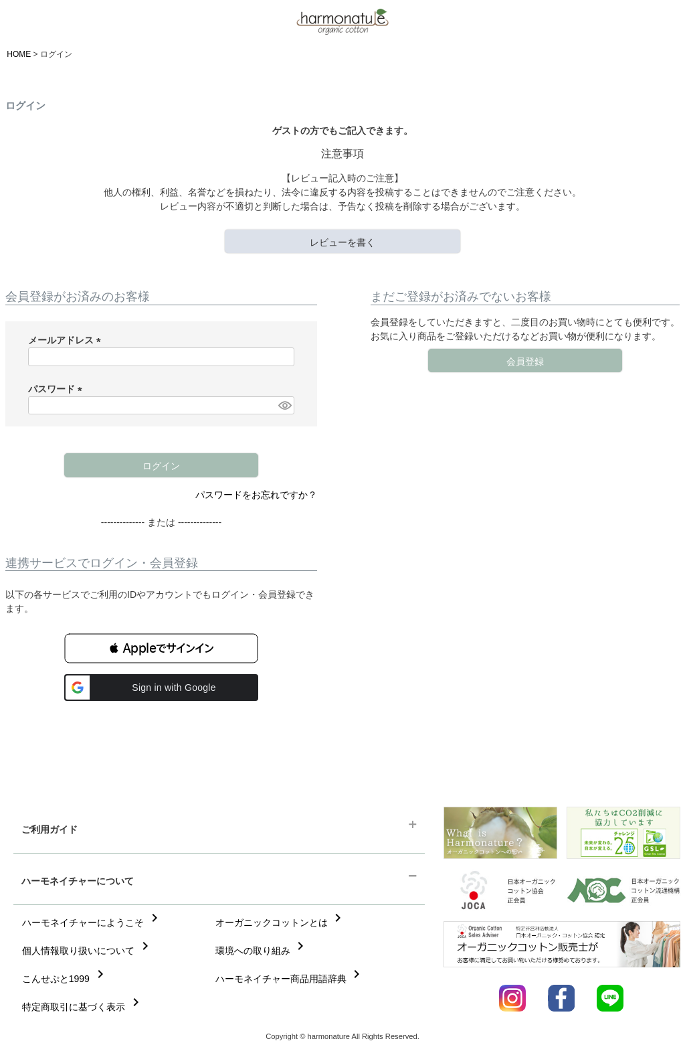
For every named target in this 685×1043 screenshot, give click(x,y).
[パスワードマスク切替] (284, 405)
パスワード (57, 389)
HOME (19, 54)
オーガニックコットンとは (281, 922)
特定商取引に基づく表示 (83, 1006)
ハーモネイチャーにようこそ (92, 922)
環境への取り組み (262, 950)
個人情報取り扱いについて (87, 950)
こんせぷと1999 (65, 978)
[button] (161, 648)
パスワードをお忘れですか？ (256, 494)
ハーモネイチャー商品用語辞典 (290, 978)
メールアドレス (67, 340)
